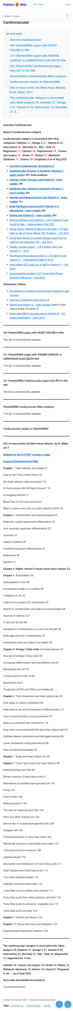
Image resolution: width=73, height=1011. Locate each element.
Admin (68, 4)
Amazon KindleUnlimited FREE (20, 461)
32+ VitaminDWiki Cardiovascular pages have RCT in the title (35, 68)
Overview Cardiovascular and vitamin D (31, 166)
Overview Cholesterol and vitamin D (29, 299)
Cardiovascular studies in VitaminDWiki (35, 82)
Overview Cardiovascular (25, 39)
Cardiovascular (33, 1006)
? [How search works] (67, 16)
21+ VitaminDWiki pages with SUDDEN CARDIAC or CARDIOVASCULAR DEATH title (38, 58)
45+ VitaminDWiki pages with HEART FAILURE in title (33, 48)
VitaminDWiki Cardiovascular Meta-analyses (38, 76)
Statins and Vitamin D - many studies (30, 215)
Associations (17, 1006)
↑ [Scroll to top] (59, 1004)
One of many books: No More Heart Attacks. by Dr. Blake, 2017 (38, 90)
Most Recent (39, 4)
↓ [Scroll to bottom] (68, 1004)
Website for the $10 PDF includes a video (26, 454)
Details (47, 1006)
